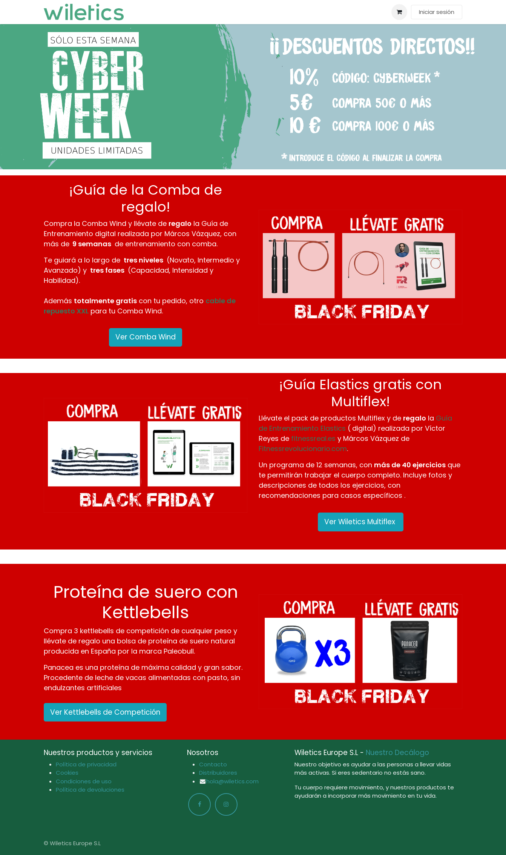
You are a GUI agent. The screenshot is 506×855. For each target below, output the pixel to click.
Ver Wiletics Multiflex (360, 522)
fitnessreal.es (313, 438)
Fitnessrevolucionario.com (303, 448)
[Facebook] (199, 804)
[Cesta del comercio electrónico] (399, 12)
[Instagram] (226, 804)
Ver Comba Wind (145, 337)
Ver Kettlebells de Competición (105, 712)
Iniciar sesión (436, 12)
